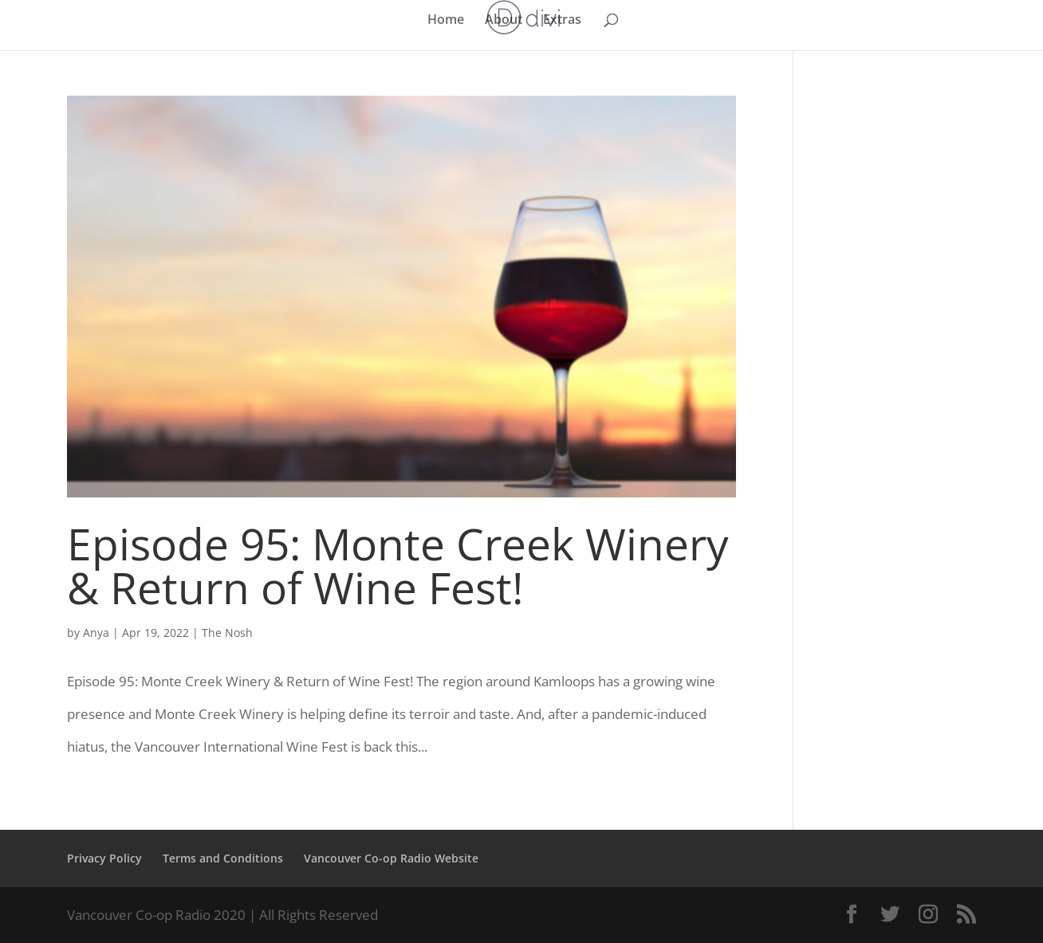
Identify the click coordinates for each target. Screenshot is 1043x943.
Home (445, 21)
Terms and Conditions (223, 858)
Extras (562, 21)
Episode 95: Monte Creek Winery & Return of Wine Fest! (398, 565)
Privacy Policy (104, 858)
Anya (96, 632)
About (503, 21)
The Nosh (227, 632)
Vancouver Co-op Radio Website (391, 858)
